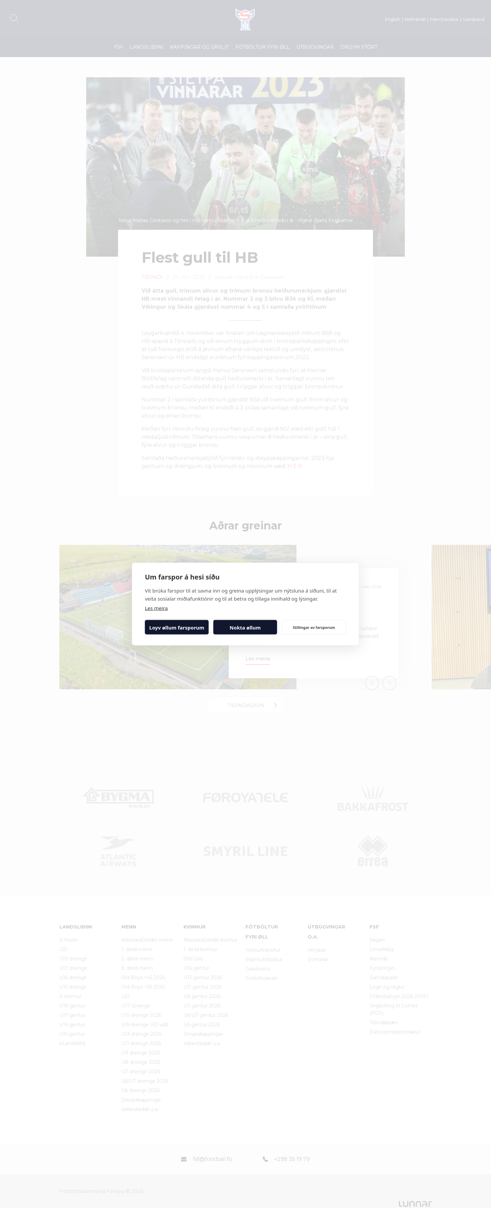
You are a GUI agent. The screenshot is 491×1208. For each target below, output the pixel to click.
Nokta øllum (245, 627)
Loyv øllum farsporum (176, 627)
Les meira (156, 608)
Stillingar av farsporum (314, 627)
